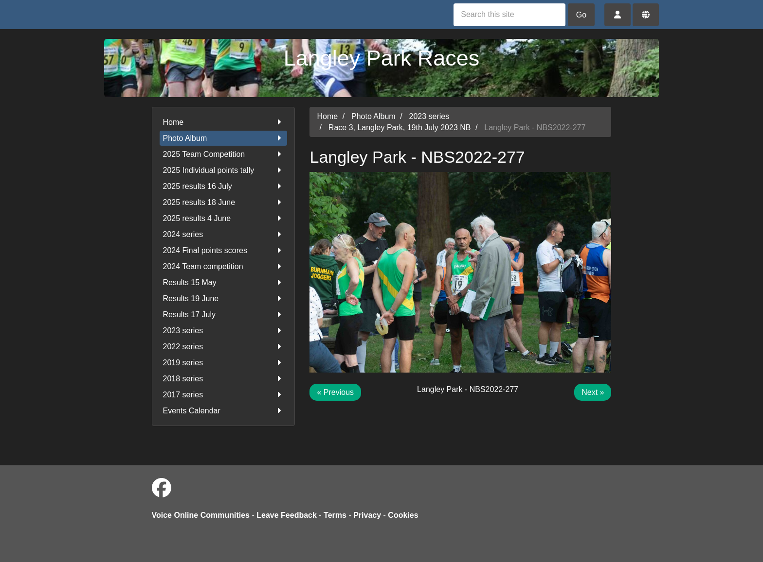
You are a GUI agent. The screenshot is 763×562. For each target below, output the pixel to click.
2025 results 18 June (223, 202)
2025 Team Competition (223, 154)
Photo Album (223, 138)
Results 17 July (223, 314)
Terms (335, 515)
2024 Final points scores (223, 250)
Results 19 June (223, 298)
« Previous (335, 392)
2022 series (223, 346)
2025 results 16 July (223, 186)
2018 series (223, 378)
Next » (592, 392)
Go (581, 15)
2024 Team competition (223, 266)
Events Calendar (223, 410)
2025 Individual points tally (223, 170)
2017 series (223, 394)
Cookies (403, 515)
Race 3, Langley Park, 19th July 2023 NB (399, 127)
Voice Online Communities (201, 515)
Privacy (367, 515)
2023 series (223, 330)
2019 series (223, 362)
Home (223, 122)
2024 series (223, 234)
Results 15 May (223, 282)
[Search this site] (509, 14)
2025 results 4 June (223, 218)
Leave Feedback (286, 515)
